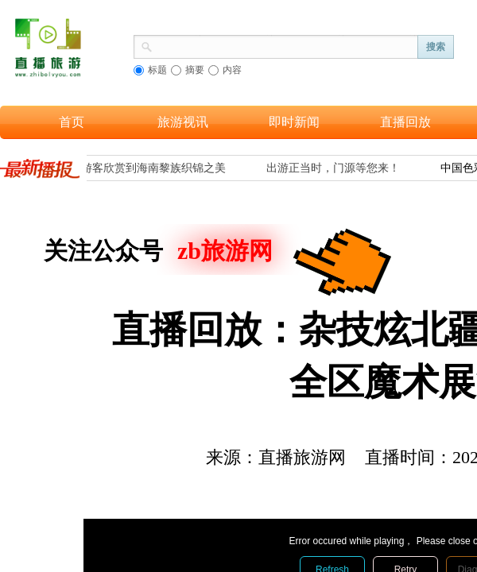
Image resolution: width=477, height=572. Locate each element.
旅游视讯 (182, 122)
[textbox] (285, 45)
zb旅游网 (225, 251)
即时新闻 (294, 122)
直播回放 (405, 122)
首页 (71, 122)
